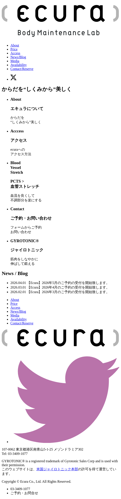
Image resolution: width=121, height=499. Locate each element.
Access (15, 53)
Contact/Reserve (21, 69)
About (14, 45)
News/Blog (18, 57)
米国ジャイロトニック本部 (57, 469)
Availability (18, 65)
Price (14, 49)
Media (14, 61)
